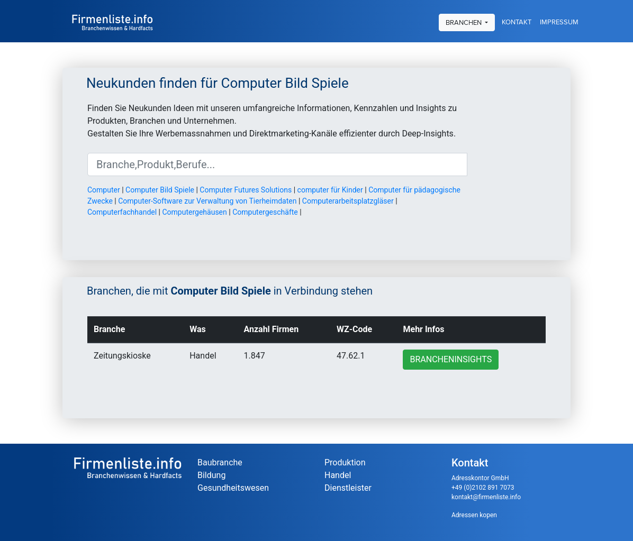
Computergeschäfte (265, 212)
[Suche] (277, 164)
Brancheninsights (451, 359)
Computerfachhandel (122, 212)
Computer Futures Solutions (246, 190)
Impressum (559, 21)
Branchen (464, 21)
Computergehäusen (194, 212)
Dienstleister (348, 488)
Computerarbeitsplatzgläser (348, 201)
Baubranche (219, 462)
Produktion (345, 462)
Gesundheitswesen (233, 488)
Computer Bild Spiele (159, 190)
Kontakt (516, 21)
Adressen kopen (474, 515)
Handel (337, 475)
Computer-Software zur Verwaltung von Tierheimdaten (207, 201)
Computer (103, 190)
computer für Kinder (330, 190)
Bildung (211, 475)
